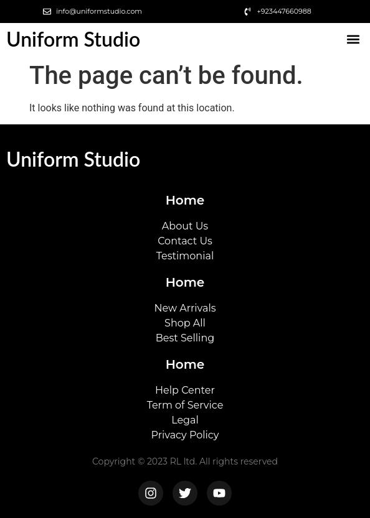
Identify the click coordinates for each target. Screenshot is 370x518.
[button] (353, 39)
